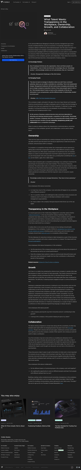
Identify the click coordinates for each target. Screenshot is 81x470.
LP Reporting (30, 454)
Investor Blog (71, 450)
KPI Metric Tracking (5, 454)
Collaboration (4, 50)
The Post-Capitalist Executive (47, 98)
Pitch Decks (17, 450)
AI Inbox (29, 457)
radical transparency (34, 215)
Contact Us (56, 459)
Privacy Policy (28, 467)
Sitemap (17, 467)
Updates (16, 447)
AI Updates (30, 459)
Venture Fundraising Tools (7, 452)
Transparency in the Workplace (8, 46)
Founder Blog (71, 447)
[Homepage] (5, 2)
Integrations (70, 457)
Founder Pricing (4, 457)
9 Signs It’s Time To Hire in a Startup (49, 262)
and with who (45, 233)
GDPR (22, 467)
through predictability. (34, 241)
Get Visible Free (76, 2)
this (74, 155)
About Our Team (58, 447)
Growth (2, 48)
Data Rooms (17, 454)
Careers (59, 450)
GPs (42, 452)
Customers (56, 454)
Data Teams (43, 447)
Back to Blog (4, 8)
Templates (70, 454)
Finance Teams (44, 450)
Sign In (68, 2)
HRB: (37, 98)
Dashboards (17, 457)
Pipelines (16, 452)
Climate (56, 457)
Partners (56, 452)
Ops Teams (43, 454)
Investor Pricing (31, 461)
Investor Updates (5, 450)
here (61, 383)
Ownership (3, 43)
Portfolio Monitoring (32, 450)
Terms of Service (36, 467)
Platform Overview (5, 447)
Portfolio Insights (31, 452)
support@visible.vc (44, 467)
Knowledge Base (71, 452)
